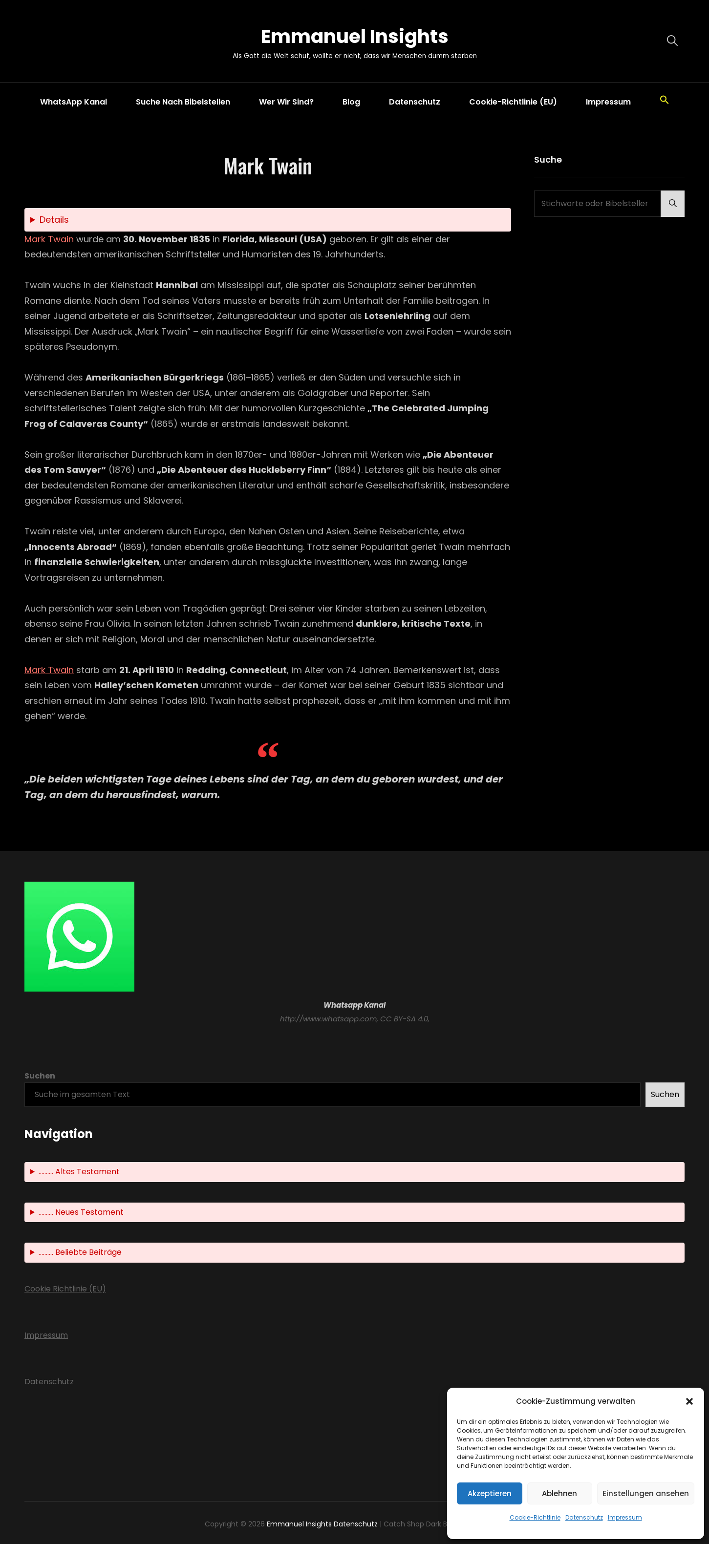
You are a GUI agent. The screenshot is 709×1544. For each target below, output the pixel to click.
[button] (689, 1401)
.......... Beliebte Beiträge (80, 1252)
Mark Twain (49, 239)
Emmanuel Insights (354, 35)
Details (54, 220)
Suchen (39, 1075)
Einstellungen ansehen (645, 1493)
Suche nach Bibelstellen (183, 101)
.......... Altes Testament (79, 1171)
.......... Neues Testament (81, 1212)
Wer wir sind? (286, 101)
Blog (351, 101)
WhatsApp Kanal (73, 101)
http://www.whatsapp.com (328, 1019)
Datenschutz (584, 1517)
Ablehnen (559, 1493)
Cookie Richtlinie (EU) (65, 1289)
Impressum (625, 1517)
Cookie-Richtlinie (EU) (513, 101)
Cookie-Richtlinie (535, 1517)
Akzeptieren (490, 1493)
